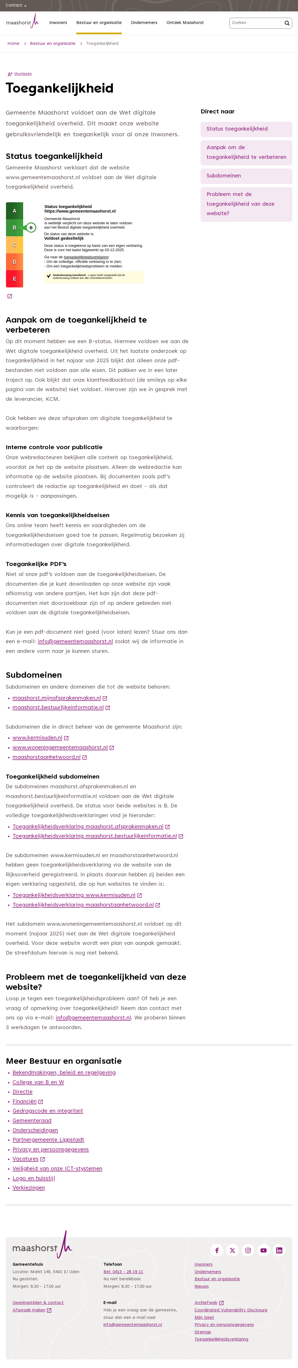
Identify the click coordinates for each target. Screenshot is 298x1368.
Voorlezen (19, 74)
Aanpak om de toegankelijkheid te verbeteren (246, 152)
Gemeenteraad (32, 1121)
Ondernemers (144, 23)
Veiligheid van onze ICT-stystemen (57, 1169)
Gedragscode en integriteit (48, 1111)
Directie (23, 1092)
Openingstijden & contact (38, 1303)
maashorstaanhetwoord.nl (50, 757)
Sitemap (203, 1332)
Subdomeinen (224, 176)
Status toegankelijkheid (237, 129)
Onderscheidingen (35, 1130)
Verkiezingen (29, 1188)
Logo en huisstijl (34, 1178)
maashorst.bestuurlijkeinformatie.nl (62, 708)
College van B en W (38, 1082)
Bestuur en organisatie (99, 23)
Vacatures (29, 1159)
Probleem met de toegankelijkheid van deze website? (241, 204)
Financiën (28, 1102)
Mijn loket (204, 1318)
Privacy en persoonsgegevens (51, 1150)
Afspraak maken (32, 1310)
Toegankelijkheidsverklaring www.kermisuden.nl (77, 895)
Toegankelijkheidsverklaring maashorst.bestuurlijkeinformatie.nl (98, 836)
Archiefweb (209, 1303)
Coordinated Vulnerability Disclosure (231, 1310)
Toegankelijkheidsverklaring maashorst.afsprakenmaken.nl (91, 827)
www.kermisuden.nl (41, 738)
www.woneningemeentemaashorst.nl (64, 748)
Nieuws (202, 1287)
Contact (17, 6)
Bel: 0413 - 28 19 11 (123, 1272)
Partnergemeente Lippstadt (48, 1140)
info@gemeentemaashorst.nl (75, 642)
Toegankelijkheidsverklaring (221, 1339)
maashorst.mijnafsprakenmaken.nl (60, 698)
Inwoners (58, 23)
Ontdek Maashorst (185, 23)
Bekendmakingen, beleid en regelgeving (64, 1073)
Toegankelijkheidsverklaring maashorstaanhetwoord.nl (87, 905)
